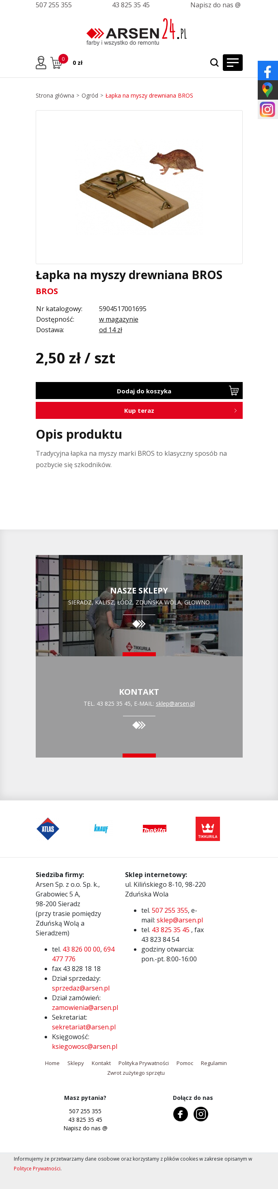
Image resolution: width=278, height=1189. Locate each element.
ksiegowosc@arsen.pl (84, 1046)
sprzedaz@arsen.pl (81, 988)
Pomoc (185, 1063)
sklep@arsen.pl (175, 703)
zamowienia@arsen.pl (85, 1007)
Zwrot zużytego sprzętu (136, 1072)
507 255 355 (54, 4)
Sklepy (75, 1063)
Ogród (90, 95)
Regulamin (214, 1063)
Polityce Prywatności (37, 1168)
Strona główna (55, 95)
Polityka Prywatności (144, 1063)
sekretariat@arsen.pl (84, 1026)
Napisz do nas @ (215, 4)
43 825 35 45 (131, 4)
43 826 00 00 (81, 949)
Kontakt (101, 1063)
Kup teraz (139, 410)
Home (52, 1063)
